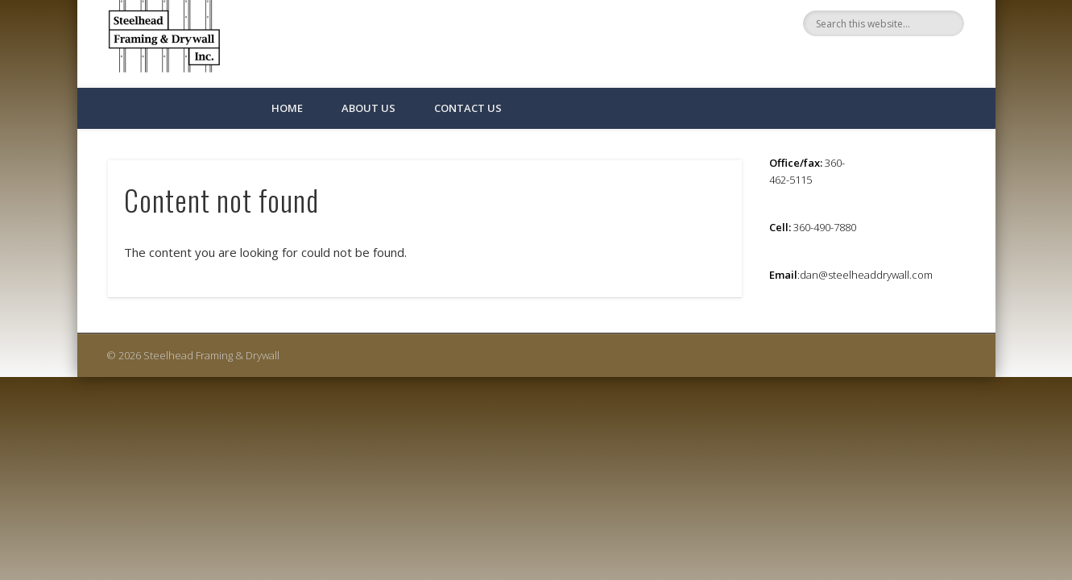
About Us (368, 108)
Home (287, 108)
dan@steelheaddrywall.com (866, 274)
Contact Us (468, 108)
